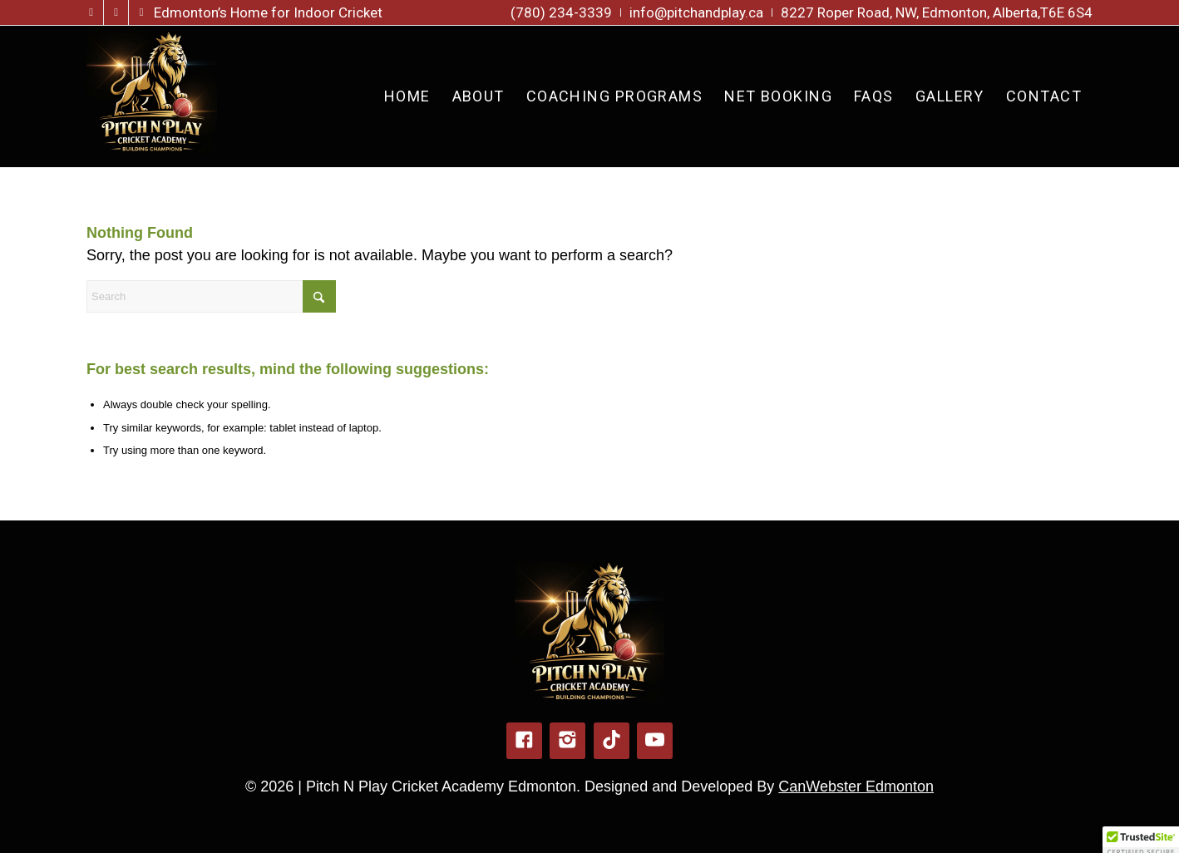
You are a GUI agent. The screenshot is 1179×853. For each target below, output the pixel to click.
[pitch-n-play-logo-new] (151, 96)
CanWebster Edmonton (856, 786)
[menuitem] (561, 12)
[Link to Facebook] (91, 12)
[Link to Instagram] (116, 12)
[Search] (211, 296)
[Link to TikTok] (141, 12)
